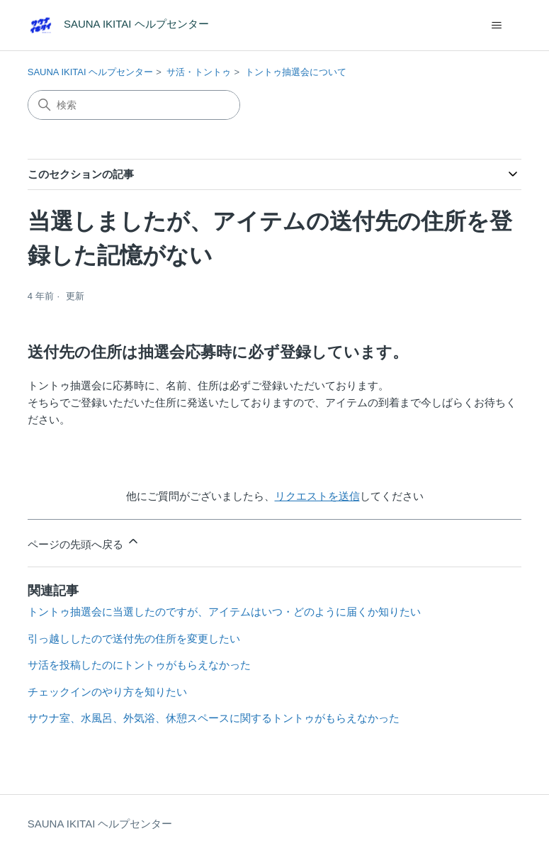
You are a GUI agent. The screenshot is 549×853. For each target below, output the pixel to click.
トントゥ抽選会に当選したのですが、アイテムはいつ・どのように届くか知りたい (224, 612)
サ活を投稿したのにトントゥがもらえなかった (139, 665)
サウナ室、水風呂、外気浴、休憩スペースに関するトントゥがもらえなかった (214, 718)
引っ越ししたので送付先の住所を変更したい (134, 638)
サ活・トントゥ (198, 72)
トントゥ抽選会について (295, 72)
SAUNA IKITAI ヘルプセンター (90, 72)
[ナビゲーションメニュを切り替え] (496, 25)
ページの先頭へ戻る (84, 542)
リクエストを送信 (317, 496)
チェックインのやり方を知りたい (107, 692)
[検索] (133, 105)
